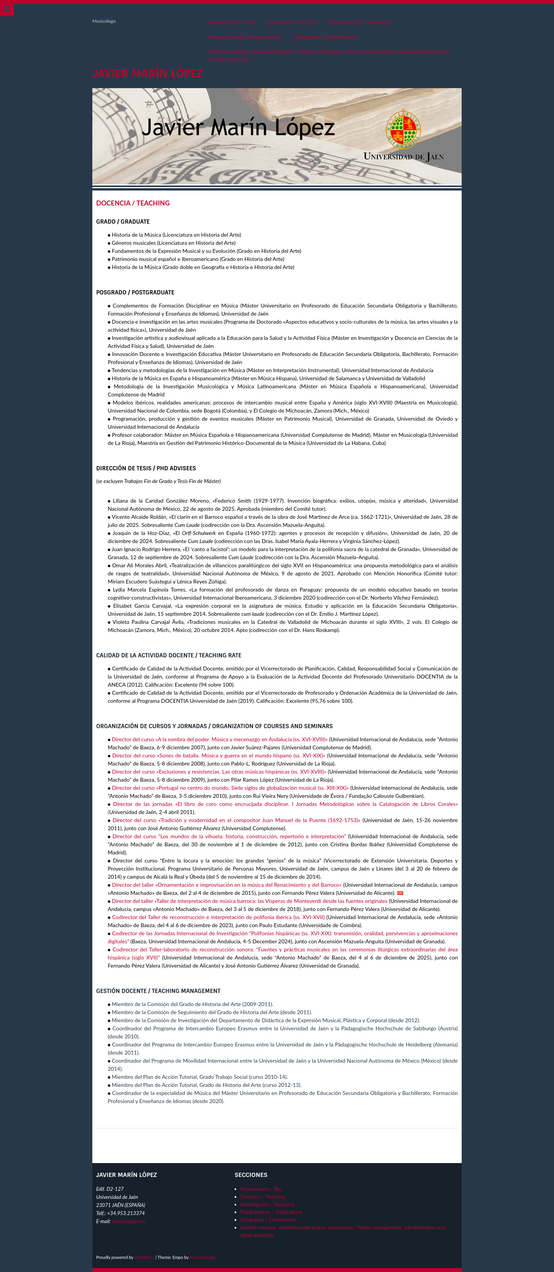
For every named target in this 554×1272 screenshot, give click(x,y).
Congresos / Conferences (325, 37)
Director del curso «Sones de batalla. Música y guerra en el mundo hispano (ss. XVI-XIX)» (218, 755)
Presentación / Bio (232, 22)
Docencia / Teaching (292, 22)
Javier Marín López (147, 73)
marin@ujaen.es (128, 1221)
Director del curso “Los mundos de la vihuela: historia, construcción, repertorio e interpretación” (229, 836)
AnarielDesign (202, 1257)
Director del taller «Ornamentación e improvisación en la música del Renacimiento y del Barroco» (227, 884)
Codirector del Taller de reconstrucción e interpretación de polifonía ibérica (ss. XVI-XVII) (218, 917)
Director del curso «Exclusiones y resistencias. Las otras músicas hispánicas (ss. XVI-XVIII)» (219, 771)
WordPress (144, 1257)
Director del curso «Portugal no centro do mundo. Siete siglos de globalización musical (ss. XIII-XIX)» (231, 787)
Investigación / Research (360, 22)
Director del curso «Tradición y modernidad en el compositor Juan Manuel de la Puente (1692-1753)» (236, 820)
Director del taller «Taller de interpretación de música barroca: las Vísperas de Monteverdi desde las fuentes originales (250, 901)
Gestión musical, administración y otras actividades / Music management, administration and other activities (329, 55)
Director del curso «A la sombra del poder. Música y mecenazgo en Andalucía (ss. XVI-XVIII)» (220, 739)
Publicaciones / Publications (245, 37)
